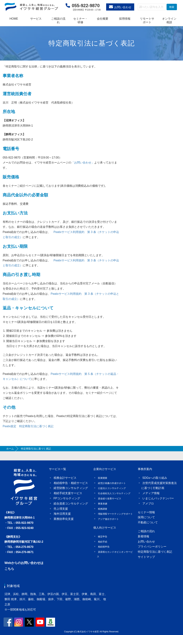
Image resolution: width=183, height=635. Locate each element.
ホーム (10, 448)
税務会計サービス (65, 477)
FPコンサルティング (67, 498)
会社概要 (102, 18)
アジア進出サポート (108, 519)
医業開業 (102, 478)
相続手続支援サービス (68, 493)
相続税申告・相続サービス (71, 483)
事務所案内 (145, 469)
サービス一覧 (57, 469)
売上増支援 (61, 508)
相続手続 (102, 541)
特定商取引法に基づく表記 (155, 551)
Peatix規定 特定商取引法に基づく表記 (28, 426)
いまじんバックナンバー (158, 498)
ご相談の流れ (58, 20)
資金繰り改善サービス (109, 498)
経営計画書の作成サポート (112, 483)
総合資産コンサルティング (71, 503)
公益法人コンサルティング (112, 488)
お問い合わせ (122, 7)
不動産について (148, 522)
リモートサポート (147, 20)
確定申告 (102, 536)
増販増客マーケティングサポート (115, 514)
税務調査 (102, 509)
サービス (36, 18)
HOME (13, 18)
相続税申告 (104, 546)
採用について (146, 517)
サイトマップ (146, 556)
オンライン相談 (169, 20)
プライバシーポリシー (152, 546)
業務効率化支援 (64, 518)
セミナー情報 (146, 512)
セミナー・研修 (80, 20)
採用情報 (124, 18)
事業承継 (102, 503)
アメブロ (148, 503)
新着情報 (143, 536)
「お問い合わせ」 (82, 162)
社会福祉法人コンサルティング (114, 493)
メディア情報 (151, 493)
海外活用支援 (62, 513)
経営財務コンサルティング (71, 488)
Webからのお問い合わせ (22, 563)
